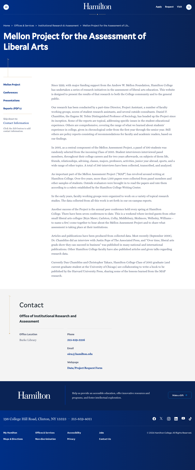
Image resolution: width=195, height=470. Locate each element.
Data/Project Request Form (84, 368)
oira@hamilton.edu (80, 354)
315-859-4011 (81, 418)
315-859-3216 (76, 340)
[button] (6, 7)
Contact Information (16, 123)
